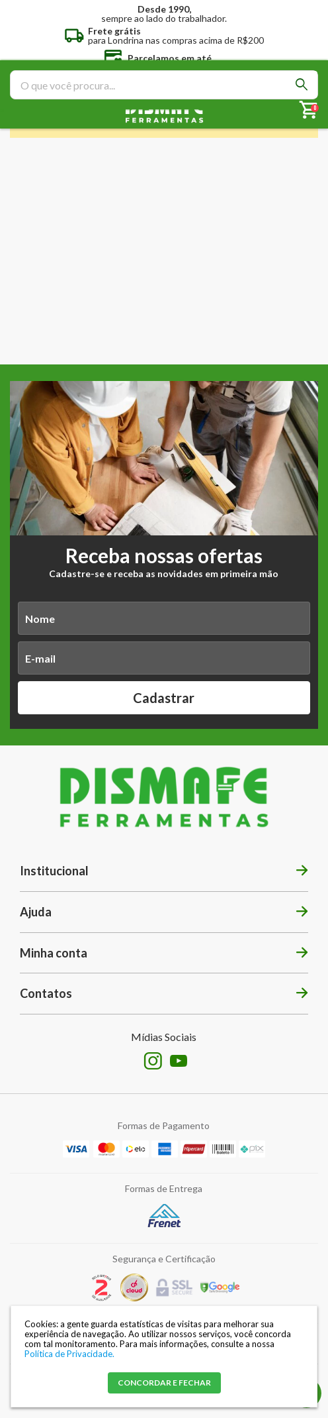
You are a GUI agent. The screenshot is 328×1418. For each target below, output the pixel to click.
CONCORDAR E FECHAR (164, 1383)
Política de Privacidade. (69, 1353)
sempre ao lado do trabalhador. (164, 13)
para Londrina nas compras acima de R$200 (176, 35)
